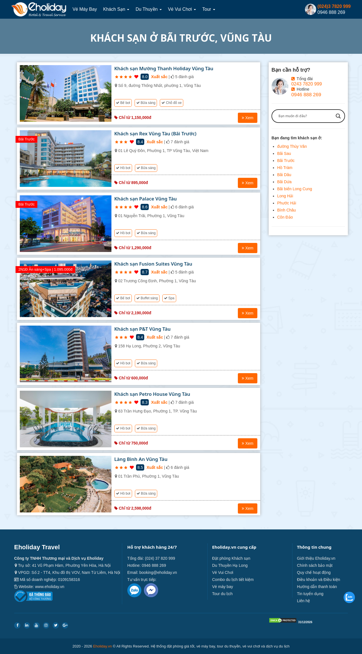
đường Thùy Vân (292, 146)
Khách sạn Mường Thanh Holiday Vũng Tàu (163, 68)
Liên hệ (303, 601)
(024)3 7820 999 (334, 6)
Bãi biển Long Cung (294, 189)
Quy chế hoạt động (314, 572)
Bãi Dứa (284, 181)
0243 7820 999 (306, 83)
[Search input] (306, 116)
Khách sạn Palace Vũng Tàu (145, 198)
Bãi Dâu (284, 174)
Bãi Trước (286, 160)
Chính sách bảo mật (315, 565)
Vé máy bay (84, 9)
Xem (247, 118)
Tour (209, 9)
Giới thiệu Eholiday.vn (316, 558)
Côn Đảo (285, 217)
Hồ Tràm (284, 167)
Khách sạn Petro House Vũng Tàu (152, 394)
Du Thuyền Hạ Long (229, 565)
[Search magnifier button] (338, 116)
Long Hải (285, 196)
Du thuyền (149, 9)
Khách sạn (116, 9)
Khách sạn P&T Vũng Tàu (142, 329)
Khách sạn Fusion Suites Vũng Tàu (153, 263)
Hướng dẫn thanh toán (317, 586)
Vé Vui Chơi (182, 9)
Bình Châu (286, 210)
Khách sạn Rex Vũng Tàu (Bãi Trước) (155, 133)
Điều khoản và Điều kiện (318, 579)
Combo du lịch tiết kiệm (233, 579)
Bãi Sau (284, 153)
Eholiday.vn (102, 646)
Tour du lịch (222, 593)
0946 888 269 (306, 94)
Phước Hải (286, 203)
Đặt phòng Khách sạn (231, 558)
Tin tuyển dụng (310, 593)
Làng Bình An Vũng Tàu (140, 459)
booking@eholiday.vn (158, 572)
